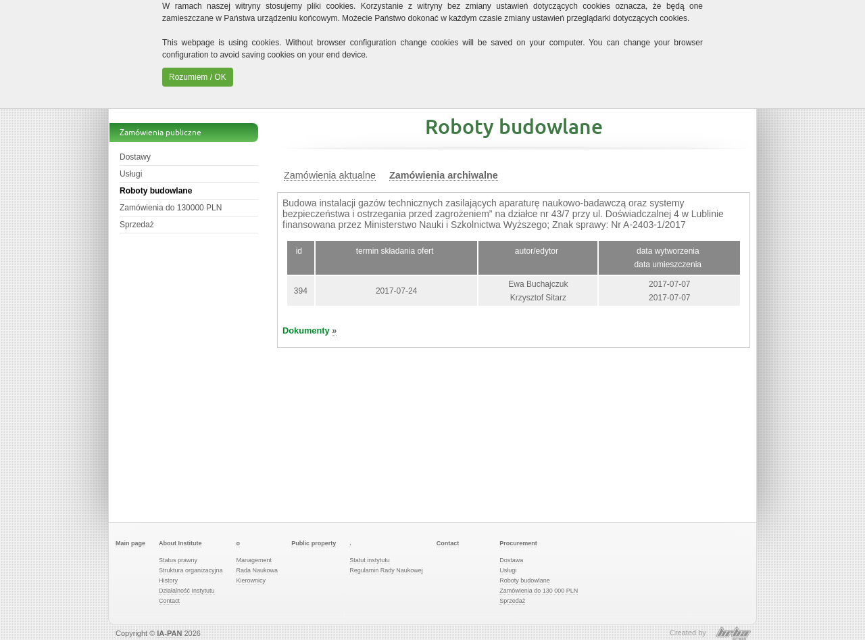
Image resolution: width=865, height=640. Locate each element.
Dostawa (511, 560)
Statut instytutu (369, 560)
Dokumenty (309, 330)
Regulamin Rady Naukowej (386, 570)
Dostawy (135, 157)
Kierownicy (251, 580)
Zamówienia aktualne (330, 175)
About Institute (180, 543)
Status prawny (178, 560)
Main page (130, 543)
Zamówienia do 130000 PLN (171, 207)
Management (254, 560)
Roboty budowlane (156, 191)
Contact (169, 600)
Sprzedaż (137, 224)
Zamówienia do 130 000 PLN (538, 590)
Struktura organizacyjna (191, 570)
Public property (313, 543)
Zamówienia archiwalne (443, 175)
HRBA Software (733, 633)
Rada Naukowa (257, 570)
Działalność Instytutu (187, 590)
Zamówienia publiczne (160, 132)
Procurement (518, 543)
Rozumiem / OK (197, 77)
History (168, 580)
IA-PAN (169, 633)
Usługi (131, 174)
